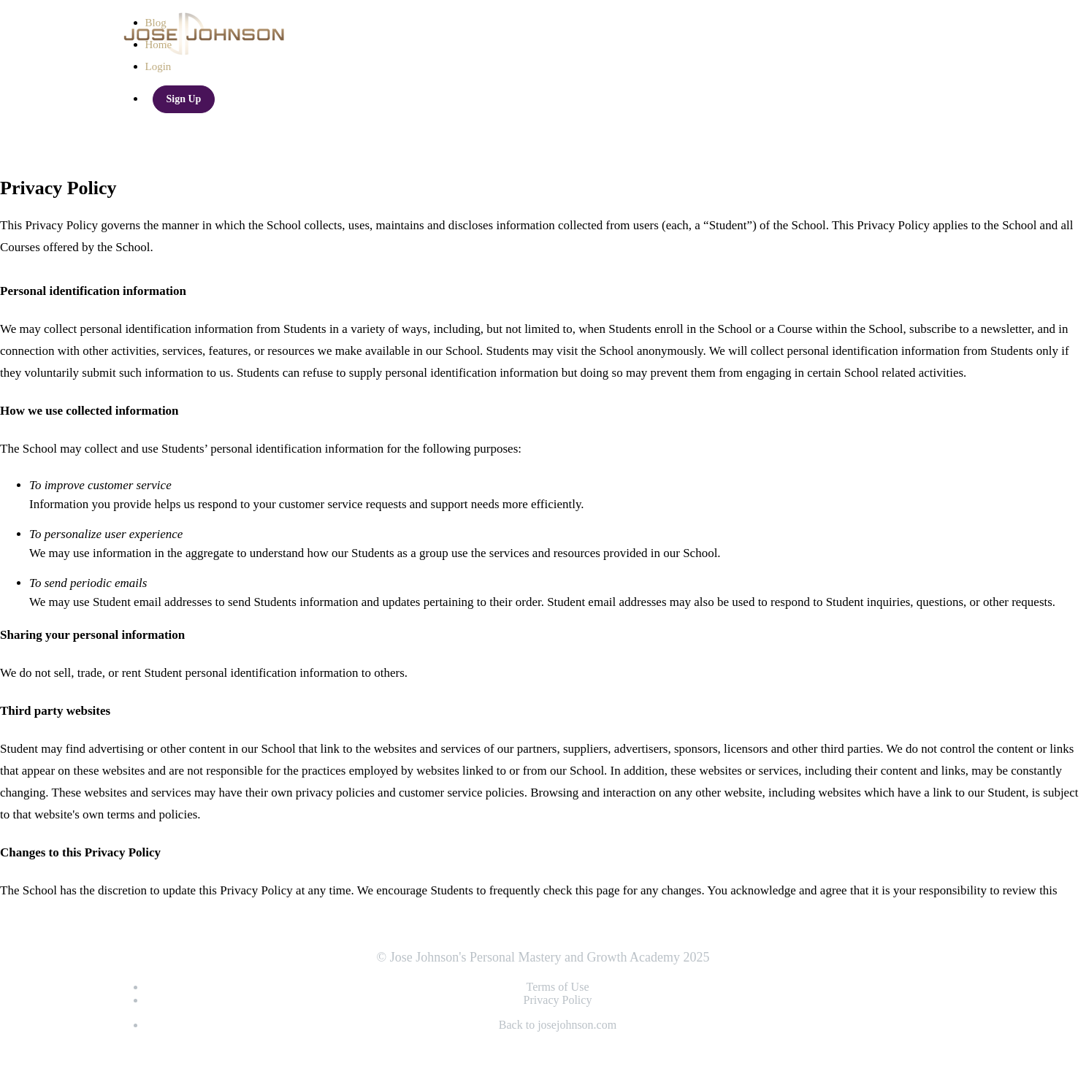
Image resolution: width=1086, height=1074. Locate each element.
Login (158, 66)
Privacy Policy (558, 1000)
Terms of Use (558, 987)
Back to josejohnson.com (557, 1025)
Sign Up (184, 98)
